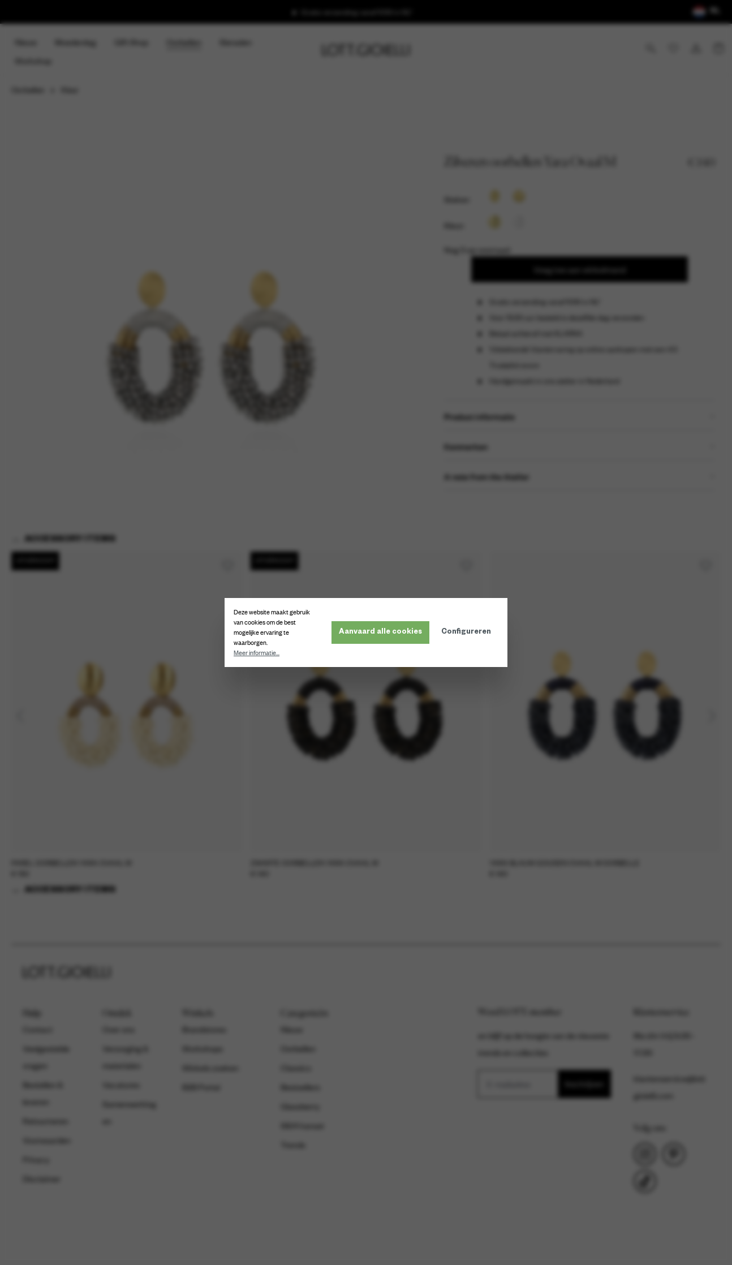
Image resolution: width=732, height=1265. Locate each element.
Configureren (466, 632)
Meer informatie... (256, 652)
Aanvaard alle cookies (380, 632)
